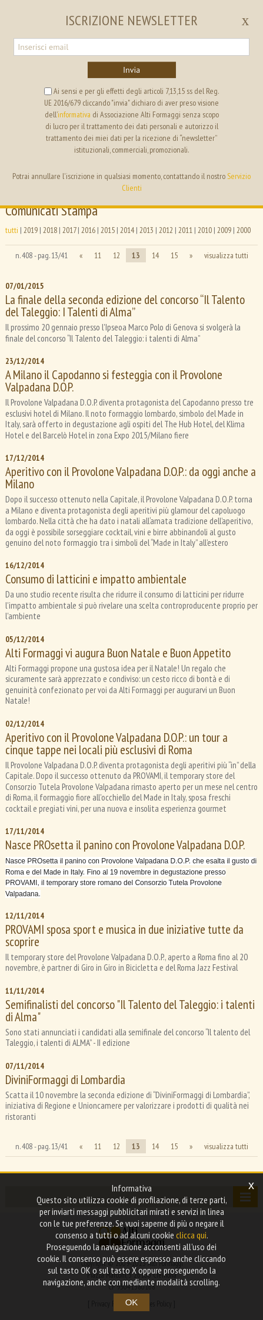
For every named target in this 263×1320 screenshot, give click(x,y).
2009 (224, 230)
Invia (131, 70)
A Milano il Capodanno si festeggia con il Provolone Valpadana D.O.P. (113, 381)
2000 (244, 230)
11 (97, 255)
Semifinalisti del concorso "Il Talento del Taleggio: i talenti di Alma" (130, 1011)
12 (116, 255)
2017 (69, 230)
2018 (50, 230)
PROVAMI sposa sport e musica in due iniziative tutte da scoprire (124, 935)
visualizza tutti (226, 255)
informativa (74, 114)
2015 (108, 230)
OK (131, 1302)
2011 (185, 230)
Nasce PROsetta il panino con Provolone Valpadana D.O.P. (125, 845)
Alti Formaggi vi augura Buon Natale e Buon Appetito (118, 653)
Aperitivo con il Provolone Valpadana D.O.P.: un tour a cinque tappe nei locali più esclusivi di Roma (116, 744)
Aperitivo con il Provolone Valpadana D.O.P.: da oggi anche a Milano (130, 478)
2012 (166, 230)
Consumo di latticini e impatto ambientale (96, 579)
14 (155, 255)
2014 (127, 230)
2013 (146, 230)
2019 (31, 230)
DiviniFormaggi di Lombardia (65, 1080)
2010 (205, 230)
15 (174, 255)
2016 (88, 230)
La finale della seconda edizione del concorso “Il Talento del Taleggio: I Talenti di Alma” (125, 306)
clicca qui (191, 1235)
